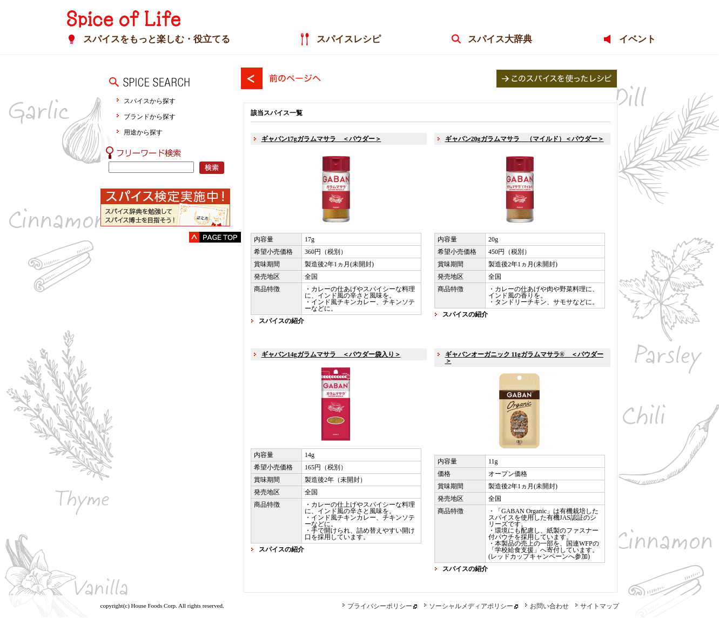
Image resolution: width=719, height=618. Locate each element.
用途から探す (143, 132)
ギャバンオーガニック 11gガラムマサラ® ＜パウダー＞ (524, 357)
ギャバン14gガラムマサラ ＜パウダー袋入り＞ (331, 354)
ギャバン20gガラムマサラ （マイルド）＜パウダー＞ (524, 139)
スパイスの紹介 (281, 321)
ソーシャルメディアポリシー (468, 606)
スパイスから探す (150, 100)
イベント (635, 40)
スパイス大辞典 (498, 40)
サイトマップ (597, 606)
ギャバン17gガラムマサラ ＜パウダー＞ (321, 139)
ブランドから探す (150, 116)
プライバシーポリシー (377, 606)
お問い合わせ (547, 606)
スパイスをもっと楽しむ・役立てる (155, 40)
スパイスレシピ (347, 40)
